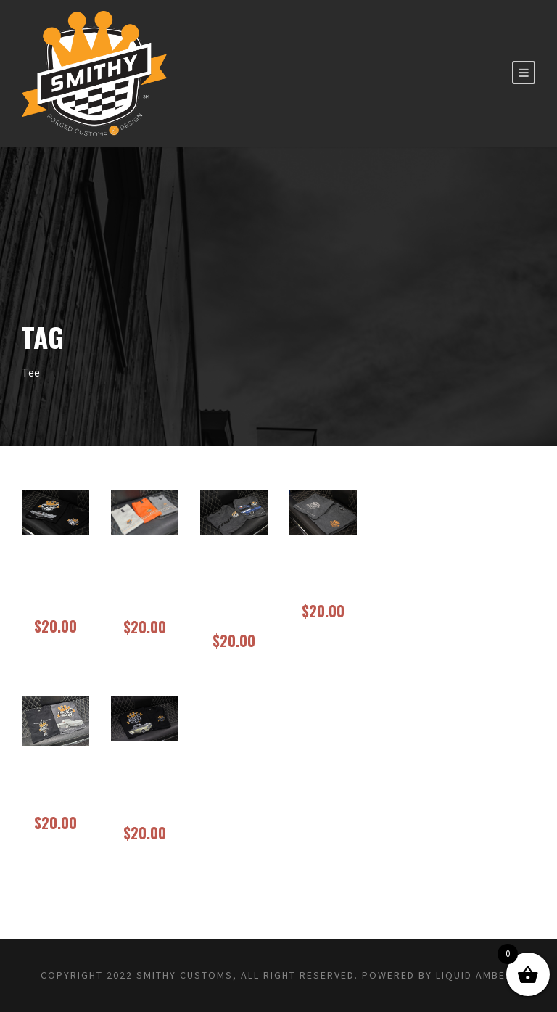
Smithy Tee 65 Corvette (55, 787)
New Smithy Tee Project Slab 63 (55, 584)
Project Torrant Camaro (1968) (234, 591)
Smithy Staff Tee (323, 576)
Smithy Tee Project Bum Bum (144, 791)
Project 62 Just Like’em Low (144, 585)
